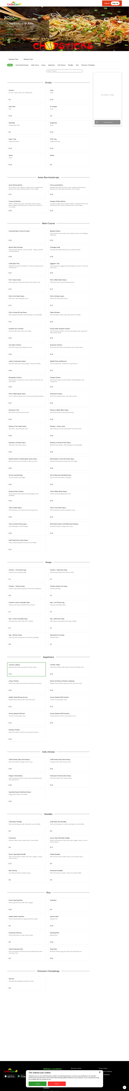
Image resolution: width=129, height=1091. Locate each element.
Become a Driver (76, 1039)
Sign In (107, 3)
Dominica (46, 1059)
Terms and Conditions (105, 1042)
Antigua (46, 1046)
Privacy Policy (103, 1039)
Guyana (45, 1068)
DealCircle (46, 1056)
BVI (44, 1049)
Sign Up (115, 3)
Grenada (46, 1065)
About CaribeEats (104, 1045)
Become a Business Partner (79, 1042)
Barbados (46, 1053)
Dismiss (57, 1083)
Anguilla (46, 1043)
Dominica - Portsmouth (51, 1062)
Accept (38, 1083)
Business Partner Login (78, 1045)
